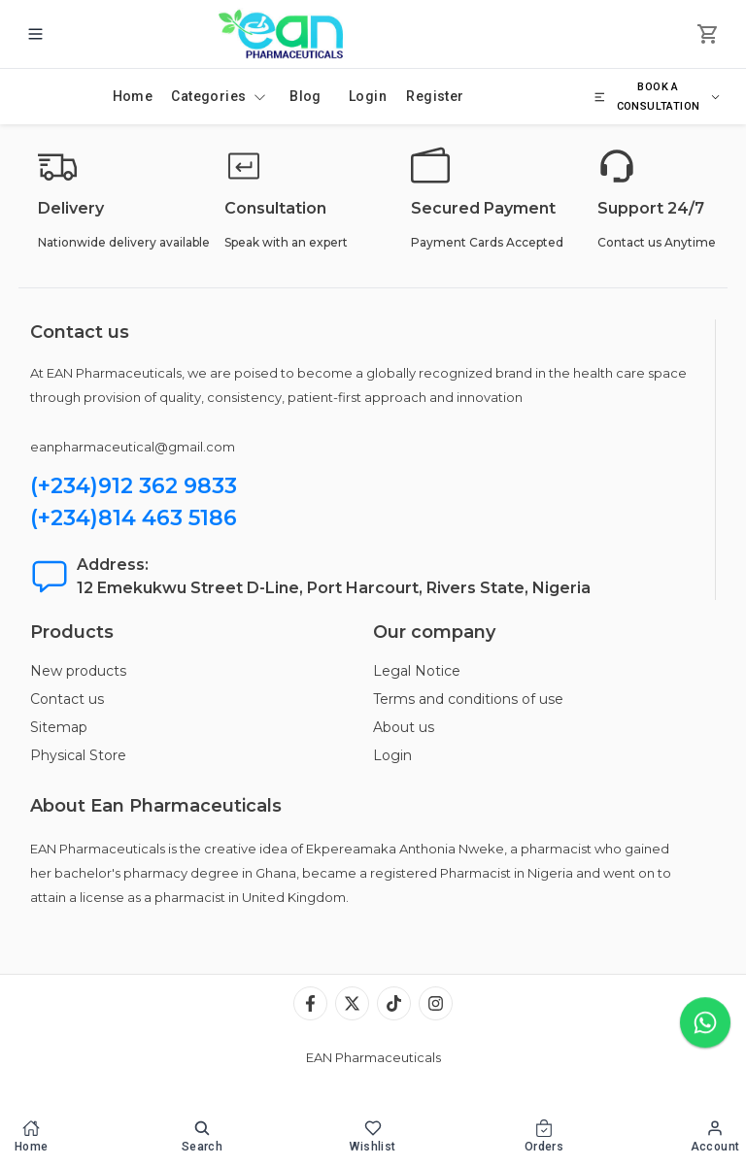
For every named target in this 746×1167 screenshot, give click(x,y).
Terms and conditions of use (468, 699)
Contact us (67, 699)
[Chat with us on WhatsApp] (705, 1023)
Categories (218, 96)
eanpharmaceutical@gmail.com (132, 446)
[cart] (708, 34)
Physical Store (78, 755)
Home (133, 96)
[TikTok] (394, 1003)
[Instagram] (436, 1003)
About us (403, 727)
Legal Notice (416, 671)
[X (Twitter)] (352, 1003)
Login (368, 96)
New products (78, 671)
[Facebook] (310, 1003)
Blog (305, 96)
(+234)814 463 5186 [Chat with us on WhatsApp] (133, 518)
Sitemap (58, 727)
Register (434, 96)
